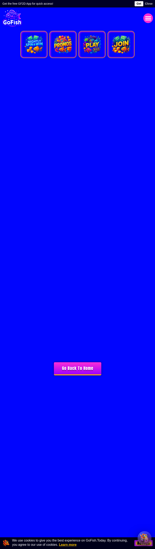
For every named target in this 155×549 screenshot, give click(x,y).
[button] (148, 18)
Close (149, 3)
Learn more (67, 544)
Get (139, 3)
